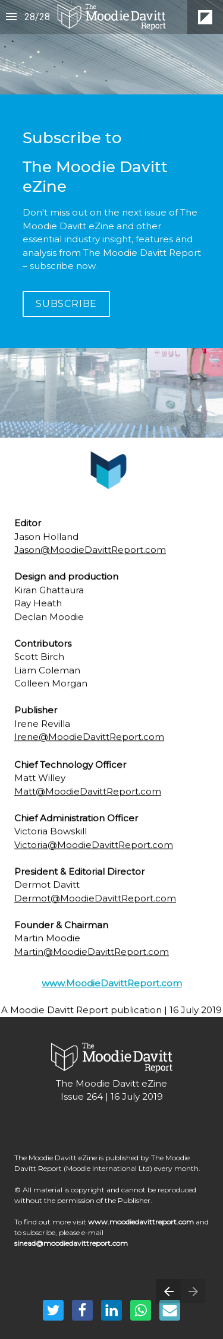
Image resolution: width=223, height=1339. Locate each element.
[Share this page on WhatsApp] (140, 1310)
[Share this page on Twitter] (53, 1310)
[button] (111, 17)
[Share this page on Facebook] (82, 1310)
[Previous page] (168, 1291)
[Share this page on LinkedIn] (111, 1310)
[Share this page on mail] (169, 1310)
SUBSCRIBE (66, 303)
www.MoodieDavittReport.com (112, 990)
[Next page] (193, 1291)
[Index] (11, 17)
